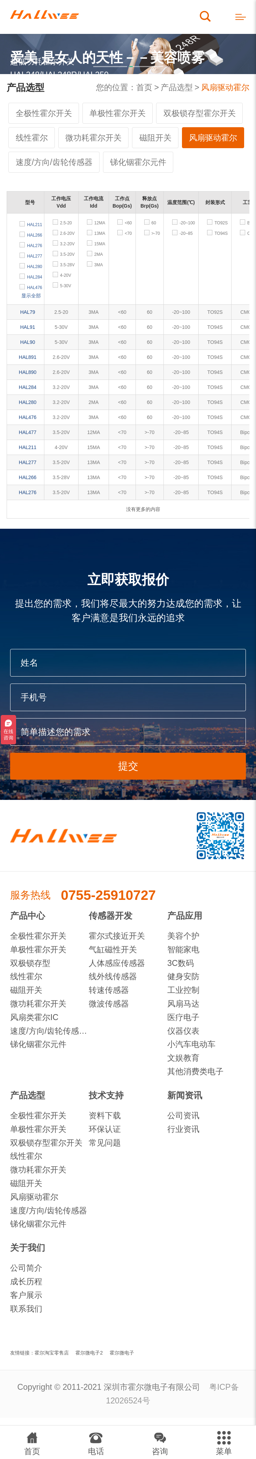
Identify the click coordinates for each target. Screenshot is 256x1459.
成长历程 (26, 1281)
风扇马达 (183, 1003)
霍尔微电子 (122, 1353)
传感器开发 (110, 915)
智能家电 (183, 949)
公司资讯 (183, 1115)
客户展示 (26, 1295)
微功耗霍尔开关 (93, 137)
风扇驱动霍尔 (225, 87)
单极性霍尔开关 (117, 113)
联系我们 (26, 1308)
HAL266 (28, 477)
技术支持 (106, 1095)
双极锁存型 (30, 963)
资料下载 (105, 1115)
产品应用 (184, 915)
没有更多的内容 (143, 509)
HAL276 (28, 492)
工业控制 (183, 990)
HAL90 (27, 342)
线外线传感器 (113, 976)
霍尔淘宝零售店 (52, 1353)
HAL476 (28, 417)
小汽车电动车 (191, 1044)
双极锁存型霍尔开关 (199, 113)
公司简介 (26, 1267)
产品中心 (27, 915)
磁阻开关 (155, 137)
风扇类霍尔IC (34, 1017)
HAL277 (28, 462)
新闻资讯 (184, 1095)
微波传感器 (109, 1003)
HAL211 (28, 447)
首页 (144, 87)
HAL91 (27, 327)
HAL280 (28, 402)
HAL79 (27, 312)
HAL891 (28, 357)
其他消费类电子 (195, 1071)
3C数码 (180, 963)
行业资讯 (183, 1129)
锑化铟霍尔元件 (138, 162)
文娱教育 (183, 1057)
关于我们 (27, 1247)
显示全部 (31, 295)
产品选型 (177, 87)
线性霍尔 (32, 137)
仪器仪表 (183, 1030)
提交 (128, 766)
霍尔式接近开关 (117, 935)
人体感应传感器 (117, 963)
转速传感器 (109, 990)
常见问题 (105, 1142)
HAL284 (28, 387)
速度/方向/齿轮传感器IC (49, 1030)
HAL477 (28, 432)
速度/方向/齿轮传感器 (54, 162)
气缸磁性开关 (113, 949)
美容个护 (183, 935)
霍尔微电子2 (89, 1353)
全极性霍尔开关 (44, 113)
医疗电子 (183, 1017)
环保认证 (105, 1129)
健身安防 (183, 976)
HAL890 (28, 372)
